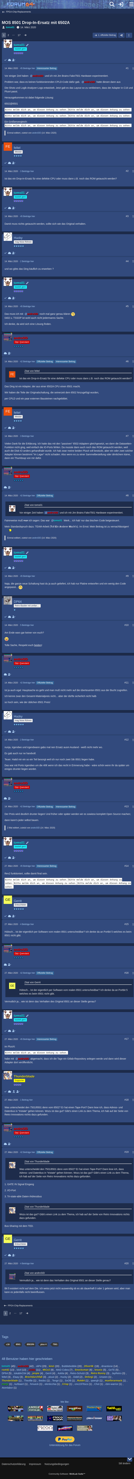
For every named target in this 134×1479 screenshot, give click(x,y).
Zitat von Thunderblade (37, 1161)
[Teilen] (121, 35)
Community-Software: (67, 1474)
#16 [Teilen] (126, 972)
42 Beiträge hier (27, 361)
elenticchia (50, 1384)
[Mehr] (131, 68)
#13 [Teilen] (126, 806)
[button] (129, 35)
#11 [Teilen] (126, 682)
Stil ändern (124, 1463)
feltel (4, 1377)
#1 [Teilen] (127, 68)
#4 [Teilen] (127, 261)
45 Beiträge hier (27, 68)
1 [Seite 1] (4, 35)
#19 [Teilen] (126, 1152)
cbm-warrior (111, 1384)
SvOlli (68, 1380)
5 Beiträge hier (27, 625)
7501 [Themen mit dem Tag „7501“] (55, 1344)
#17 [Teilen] (126, 1038)
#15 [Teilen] (126, 924)
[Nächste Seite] (25, 35)
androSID (36, 133)
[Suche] (112, 4)
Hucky (63, 1377)
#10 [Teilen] (126, 625)
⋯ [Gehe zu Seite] (13, 35)
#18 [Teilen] (126, 1099)
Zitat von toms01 (33, 505)
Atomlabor (7, 1387)
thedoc (42, 1380)
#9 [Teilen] (127, 576)
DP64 (5, 1373)
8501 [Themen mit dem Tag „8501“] (18, 1344)
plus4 (51, 1377)
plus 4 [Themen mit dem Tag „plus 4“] (43, 1344)
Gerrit (49, 1373)
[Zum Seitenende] (129, 1459)
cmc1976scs (81, 1384)
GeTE (112, 1369)
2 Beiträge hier (27, 261)
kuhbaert (19, 1384)
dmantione (107, 1366)
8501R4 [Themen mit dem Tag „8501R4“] (30, 1344)
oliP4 (38, 1366)
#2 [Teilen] (127, 171)
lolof (19, 1369)
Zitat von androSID (34, 1273)
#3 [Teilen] (127, 216)
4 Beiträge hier (27, 924)
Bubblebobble (69, 1366)
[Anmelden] (120, 4)
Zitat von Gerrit (32, 982)
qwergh (95, 1380)
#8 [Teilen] (127, 495)
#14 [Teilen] (126, 865)
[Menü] (129, 4)
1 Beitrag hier (26, 1100)
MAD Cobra (62, 1369)
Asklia (61, 1373)
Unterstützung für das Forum (64, 1445)
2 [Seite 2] (8, 35)
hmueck (34, 1384)
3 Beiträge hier (27, 171)
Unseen (103, 1377)
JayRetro (116, 1373)
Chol (96, 1384)
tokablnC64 (20, 1373)
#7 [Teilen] (127, 436)
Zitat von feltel (32, 371)
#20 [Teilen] (126, 1263)
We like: (65, 1401)
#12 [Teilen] (126, 739)
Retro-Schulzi (77, 1373)
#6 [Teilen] (127, 361)
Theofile (28, 1380)
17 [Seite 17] (19, 35)
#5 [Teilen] (127, 306)
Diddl (76, 1377)
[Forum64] (58, 4)
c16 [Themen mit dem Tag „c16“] (8, 1344)
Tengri (55, 1380)
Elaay (16, 1377)
